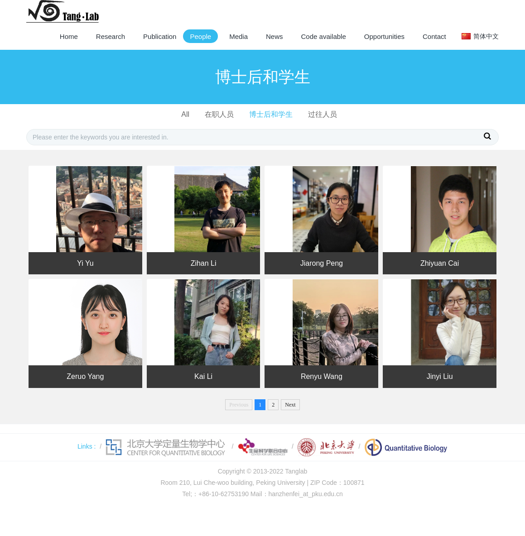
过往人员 (322, 114)
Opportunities (384, 36)
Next (290, 405)
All (185, 114)
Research (110, 36)
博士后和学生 (271, 114)
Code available (323, 36)
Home (69, 36)
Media (238, 36)
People (200, 36)
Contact (434, 36)
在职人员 (219, 114)
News (274, 36)
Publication (159, 36)
